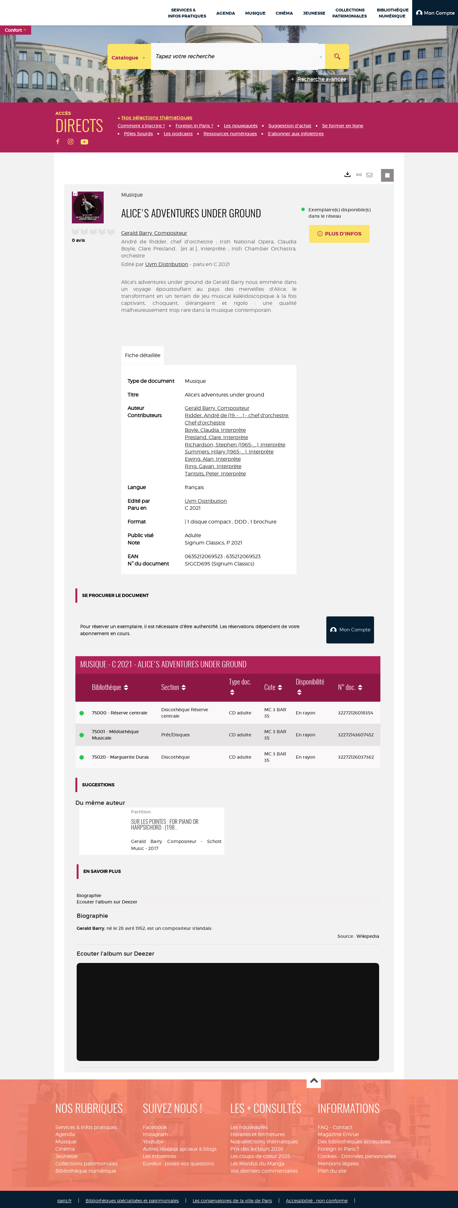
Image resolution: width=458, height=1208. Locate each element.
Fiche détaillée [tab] (142, 355)
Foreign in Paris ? (338, 1146)
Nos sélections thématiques (264, 1139)
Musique (65, 1139)
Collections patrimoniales (86, 1161)
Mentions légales (338, 1161)
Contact (342, 1125)
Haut (314, 1078)
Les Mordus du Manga (257, 1161)
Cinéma (65, 1146)
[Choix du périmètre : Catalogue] (129, 56)
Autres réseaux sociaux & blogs (180, 1146)
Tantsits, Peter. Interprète (215, 474)
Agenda (65, 1132)
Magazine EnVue (338, 1132)
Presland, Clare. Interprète (216, 437)
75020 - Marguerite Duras (120, 754)
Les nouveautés (248, 1125)
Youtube (153, 1139)
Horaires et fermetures (257, 1132)
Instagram (155, 1132)
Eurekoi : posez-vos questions (178, 1161)
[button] (435, 12)
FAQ (323, 1125)
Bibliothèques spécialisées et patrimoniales (132, 1198)
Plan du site (332, 1168)
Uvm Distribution (167, 264)
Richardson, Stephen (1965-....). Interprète (235, 445)
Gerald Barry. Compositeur (154, 233)
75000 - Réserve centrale (119, 710)
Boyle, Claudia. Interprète (215, 430)
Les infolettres (159, 1154)
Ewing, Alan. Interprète (213, 459)
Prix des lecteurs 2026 (256, 1146)
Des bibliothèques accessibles (354, 1139)
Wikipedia (368, 934)
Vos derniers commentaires (264, 1168)
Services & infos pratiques (86, 1125)
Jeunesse (66, 1154)
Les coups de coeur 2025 (260, 1154)
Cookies (327, 1154)
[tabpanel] (209, 473)
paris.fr (64, 1198)
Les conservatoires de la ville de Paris (232, 1198)
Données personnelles (368, 1154)
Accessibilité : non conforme (317, 1198)
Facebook (155, 1125)
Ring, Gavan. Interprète (213, 466)
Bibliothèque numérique (85, 1168)
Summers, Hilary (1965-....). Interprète (229, 452)
